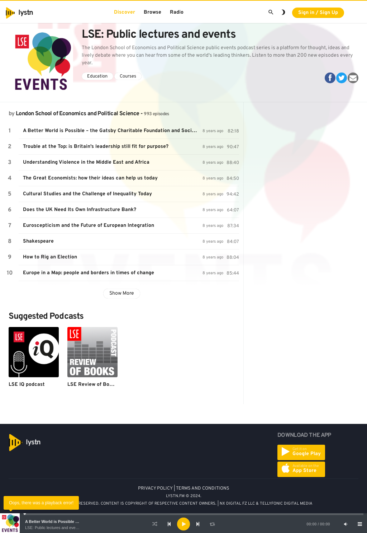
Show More (121, 293)
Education (97, 76)
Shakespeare (38, 241)
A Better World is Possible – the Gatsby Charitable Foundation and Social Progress (112, 131)
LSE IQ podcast (27, 385)
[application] (183, 524)
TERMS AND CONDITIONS (202, 488)
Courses (128, 76)
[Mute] (345, 524)
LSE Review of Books (92, 385)
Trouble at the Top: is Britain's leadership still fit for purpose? (95, 147)
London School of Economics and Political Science (77, 113)
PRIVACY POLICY (155, 488)
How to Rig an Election (50, 257)
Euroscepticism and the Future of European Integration (88, 226)
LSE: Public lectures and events (53, 527)
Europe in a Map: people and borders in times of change (88, 273)
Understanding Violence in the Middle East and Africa (86, 162)
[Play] (183, 524)
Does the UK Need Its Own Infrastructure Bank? (79, 210)
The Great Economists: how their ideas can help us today (90, 178)
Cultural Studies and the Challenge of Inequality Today (87, 194)
